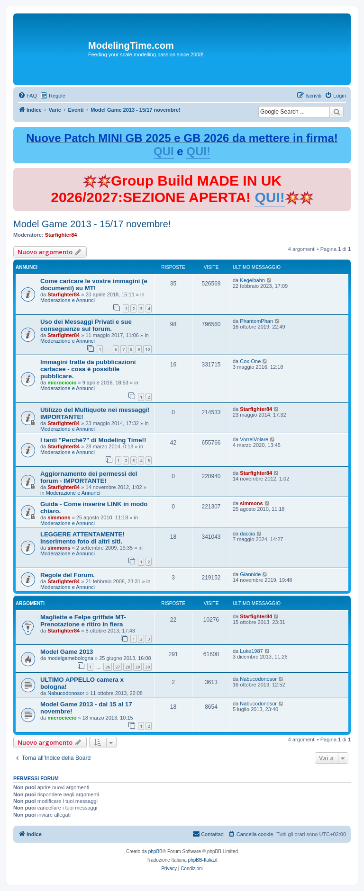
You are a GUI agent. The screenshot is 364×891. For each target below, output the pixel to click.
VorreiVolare (254, 439)
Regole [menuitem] (57, 95)
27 (117, 667)
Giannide (250, 574)
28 (127, 667)
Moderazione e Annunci (67, 300)
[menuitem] (27, 95)
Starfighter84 (61, 235)
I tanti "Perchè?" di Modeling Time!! (93, 440)
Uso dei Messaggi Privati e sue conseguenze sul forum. (86, 325)
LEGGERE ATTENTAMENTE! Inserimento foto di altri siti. (82, 538)
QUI (164, 151)
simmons (58, 517)
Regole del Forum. (67, 575)
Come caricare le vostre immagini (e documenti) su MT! (93, 284)
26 (107, 667)
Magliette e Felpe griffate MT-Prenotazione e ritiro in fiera (83, 621)
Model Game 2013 (66, 651)
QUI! (198, 151)
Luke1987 (251, 651)
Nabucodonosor (65, 693)
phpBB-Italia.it (203, 860)
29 (137, 667)
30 (147, 667)
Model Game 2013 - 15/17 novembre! (92, 224)
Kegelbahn (252, 280)
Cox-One (250, 361)
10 (147, 349)
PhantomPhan (256, 321)
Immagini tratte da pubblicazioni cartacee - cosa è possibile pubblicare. (88, 369)
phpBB (155, 851)
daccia (247, 533)
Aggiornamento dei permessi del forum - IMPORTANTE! (88, 477)
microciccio (61, 382)
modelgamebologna (70, 658)
